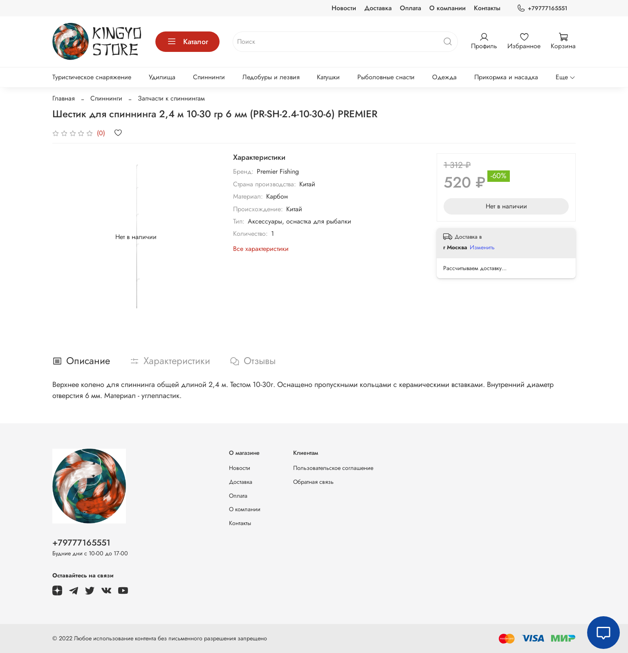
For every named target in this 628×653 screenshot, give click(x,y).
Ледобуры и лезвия (271, 77)
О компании (447, 8)
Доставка (378, 8)
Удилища (162, 77)
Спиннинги (209, 77)
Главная (63, 98)
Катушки (328, 77)
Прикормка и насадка (506, 77)
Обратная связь (313, 482)
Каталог (187, 41)
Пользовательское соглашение (333, 468)
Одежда (444, 77)
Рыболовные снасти (386, 77)
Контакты (487, 8)
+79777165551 (542, 8)
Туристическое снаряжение (91, 77)
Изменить (482, 247)
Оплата (410, 8)
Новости (344, 8)
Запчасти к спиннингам (171, 98)
